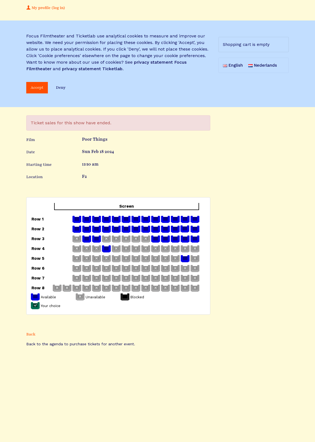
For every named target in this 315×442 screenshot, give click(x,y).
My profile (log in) (45, 7)
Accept (37, 87)
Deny (61, 87)
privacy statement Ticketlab (92, 68)
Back (31, 334)
